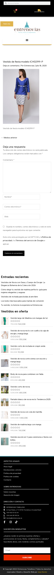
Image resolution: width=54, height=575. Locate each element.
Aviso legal (8, 467)
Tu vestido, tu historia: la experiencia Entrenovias (21, 305)
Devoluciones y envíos (12, 470)
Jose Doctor (42, 572)
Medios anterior (9, 138)
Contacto (7, 480)
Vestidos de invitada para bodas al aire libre (19, 296)
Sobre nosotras (10, 492)
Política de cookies (11, 477)
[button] (27, 40)
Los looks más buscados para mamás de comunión (22, 301)
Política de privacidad (12, 473)
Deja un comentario (11, 65)
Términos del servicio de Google (29, 240)
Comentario (8, 160)
